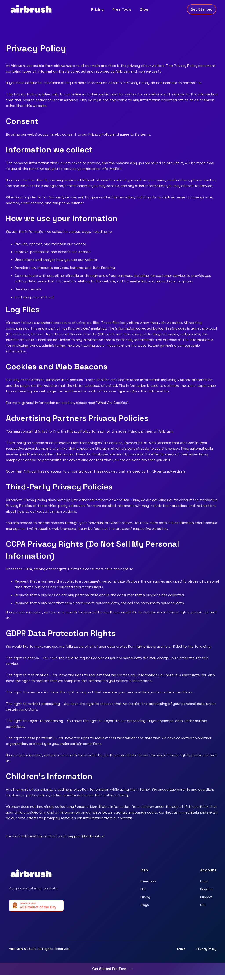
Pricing (97, 9)
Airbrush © (17, 948)
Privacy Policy (206, 949)
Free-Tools (148, 881)
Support (206, 897)
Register (206, 889)
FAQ (143, 889)
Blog (144, 9)
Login (204, 881)
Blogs (144, 905)
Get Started (201, 9)
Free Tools (121, 9)
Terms (180, 949)
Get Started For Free (112, 969)
